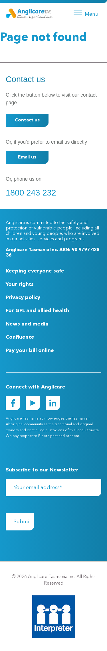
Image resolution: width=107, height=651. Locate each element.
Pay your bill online (30, 350)
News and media (27, 324)
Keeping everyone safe (35, 271)
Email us (27, 157)
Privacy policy (23, 297)
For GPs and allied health (37, 310)
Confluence (20, 337)
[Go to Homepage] (29, 13)
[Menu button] (84, 12)
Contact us (27, 120)
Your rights (20, 284)
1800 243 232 (31, 192)
